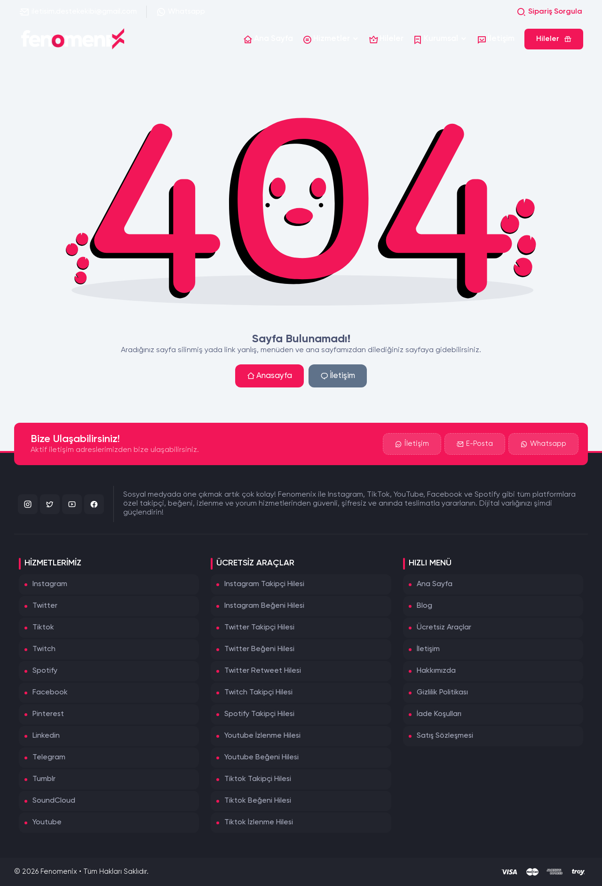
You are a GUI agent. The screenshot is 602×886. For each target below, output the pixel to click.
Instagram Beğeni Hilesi (264, 606)
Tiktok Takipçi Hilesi (257, 779)
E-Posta (475, 445)
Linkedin (46, 736)
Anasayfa (269, 376)
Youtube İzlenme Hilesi (262, 736)
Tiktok (43, 627)
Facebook (50, 692)
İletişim (337, 376)
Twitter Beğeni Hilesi (259, 649)
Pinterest (48, 714)
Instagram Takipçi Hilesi (264, 584)
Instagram (49, 584)
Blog (424, 606)
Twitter (44, 606)
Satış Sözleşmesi (445, 736)
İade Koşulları (439, 714)
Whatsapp (180, 11)
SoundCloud (53, 801)
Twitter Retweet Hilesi (262, 671)
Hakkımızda (436, 671)
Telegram (48, 757)
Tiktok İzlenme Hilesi (258, 822)
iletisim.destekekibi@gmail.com (78, 11)
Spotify (44, 671)
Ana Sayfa (434, 584)
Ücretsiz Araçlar (444, 627)
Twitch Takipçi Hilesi (258, 692)
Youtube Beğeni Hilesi (261, 757)
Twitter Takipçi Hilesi (259, 627)
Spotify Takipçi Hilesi (259, 714)
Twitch (43, 649)
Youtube (47, 822)
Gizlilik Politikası (442, 692)
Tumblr (43, 779)
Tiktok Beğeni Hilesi (257, 801)
